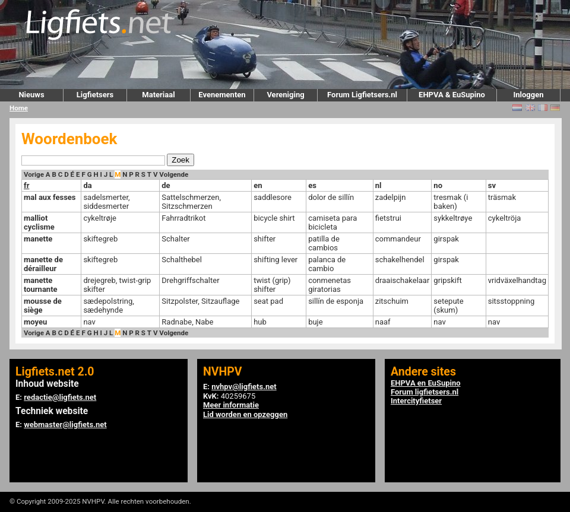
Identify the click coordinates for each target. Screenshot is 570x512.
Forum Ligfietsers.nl (362, 94)
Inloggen (528, 94)
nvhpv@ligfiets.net (243, 386)
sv (492, 185)
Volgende (173, 174)
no (437, 185)
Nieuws (31, 94)
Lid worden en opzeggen (245, 414)
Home (19, 108)
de (166, 185)
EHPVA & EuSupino (452, 94)
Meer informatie (231, 404)
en (258, 185)
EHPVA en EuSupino (426, 383)
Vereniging (285, 94)
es (312, 185)
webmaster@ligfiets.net (65, 424)
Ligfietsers (95, 94)
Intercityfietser (416, 400)
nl (378, 185)
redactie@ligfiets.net (60, 397)
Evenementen (221, 94)
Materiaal (158, 94)
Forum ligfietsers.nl (424, 391)
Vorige (34, 174)
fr (26, 185)
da (87, 185)
